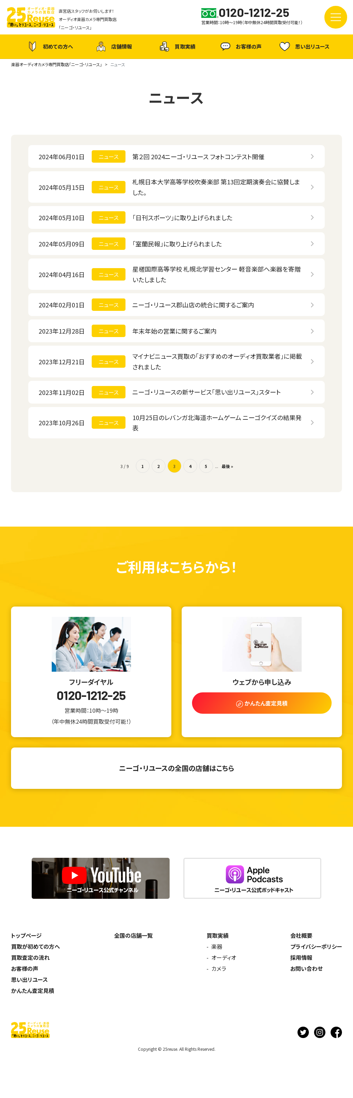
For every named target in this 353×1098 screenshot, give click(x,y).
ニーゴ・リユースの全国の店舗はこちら (176, 768)
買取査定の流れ (30, 957)
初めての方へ (49, 46)
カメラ (218, 968)
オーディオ (223, 957)
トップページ (26, 935)
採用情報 (301, 957)
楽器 (216, 946)
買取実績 (176, 46)
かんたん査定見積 (32, 990)
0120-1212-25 (91, 695)
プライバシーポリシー (316, 946)
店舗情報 (113, 46)
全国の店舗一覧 (133, 935)
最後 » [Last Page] (227, 466)
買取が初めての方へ (35, 946)
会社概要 (301, 935)
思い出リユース (304, 46)
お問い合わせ (306, 968)
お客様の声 (240, 46)
